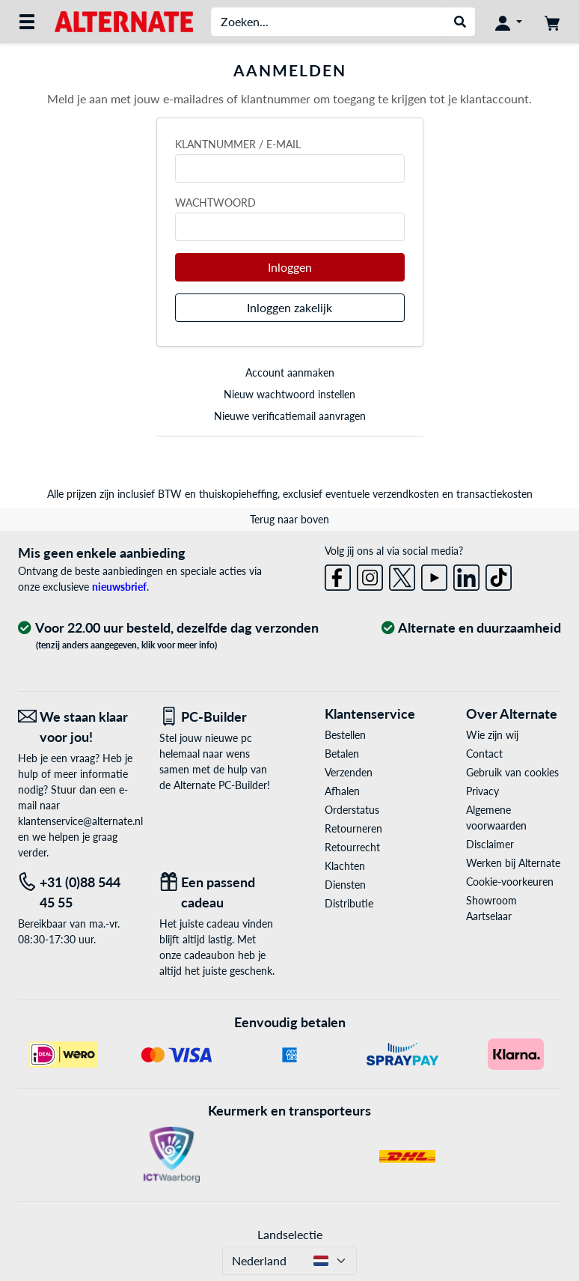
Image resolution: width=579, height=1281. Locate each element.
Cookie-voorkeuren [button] (510, 881)
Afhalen (342, 791)
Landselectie (289, 1234)
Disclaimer (490, 844)
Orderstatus (352, 809)
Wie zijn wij (492, 734)
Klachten (345, 865)
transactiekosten (494, 493)
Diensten (345, 884)
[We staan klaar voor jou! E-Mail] (77, 727)
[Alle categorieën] (27, 21)
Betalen (342, 753)
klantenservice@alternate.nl (80, 821)
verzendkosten (406, 493)
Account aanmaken (289, 372)
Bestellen (345, 734)
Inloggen (290, 267)
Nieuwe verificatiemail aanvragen (290, 416)
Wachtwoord (215, 202)
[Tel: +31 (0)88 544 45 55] (77, 892)
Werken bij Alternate (513, 862)
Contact (484, 753)
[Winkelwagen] (552, 22)
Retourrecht (352, 847)
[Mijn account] (508, 22)
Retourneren (353, 828)
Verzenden (349, 772)
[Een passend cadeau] (218, 892)
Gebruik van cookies (512, 772)
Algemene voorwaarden (496, 817)
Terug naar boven (289, 519)
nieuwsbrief (119, 586)
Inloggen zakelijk (289, 307)
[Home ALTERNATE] (124, 20)
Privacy (482, 791)
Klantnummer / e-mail (238, 144)
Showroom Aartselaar (491, 908)
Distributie (349, 903)
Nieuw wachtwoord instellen (289, 394)
